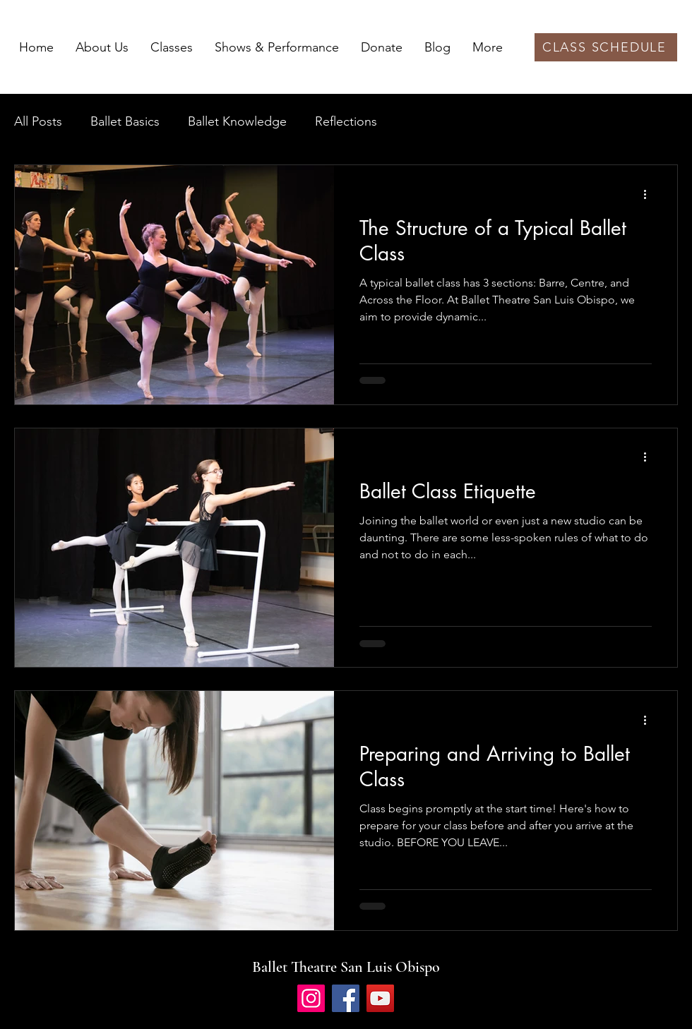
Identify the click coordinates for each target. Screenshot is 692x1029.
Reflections (346, 121)
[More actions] (649, 194)
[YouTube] (380, 998)
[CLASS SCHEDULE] (606, 47)
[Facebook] (345, 998)
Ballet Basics (125, 121)
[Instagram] (311, 998)
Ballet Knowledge (237, 121)
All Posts (38, 121)
